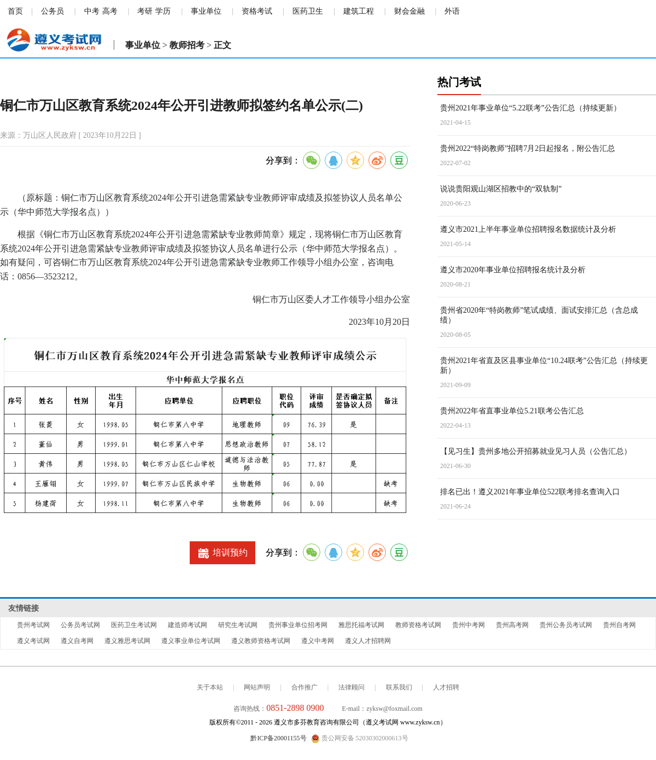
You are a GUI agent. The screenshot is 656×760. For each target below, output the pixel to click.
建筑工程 (358, 11)
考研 (145, 11)
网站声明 (257, 687)
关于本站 (210, 687)
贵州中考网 (468, 625)
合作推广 (304, 687)
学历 (163, 11)
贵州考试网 (33, 625)
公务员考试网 (80, 625)
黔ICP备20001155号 (278, 738)
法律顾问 (351, 687)
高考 (110, 11)
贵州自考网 (619, 625)
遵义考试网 (33, 641)
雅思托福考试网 (361, 625)
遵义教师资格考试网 (260, 641)
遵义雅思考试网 (127, 641)
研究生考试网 (237, 625)
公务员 (52, 11)
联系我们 (399, 687)
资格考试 (257, 11)
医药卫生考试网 (134, 625)
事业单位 (206, 11)
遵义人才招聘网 (368, 641)
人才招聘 (446, 687)
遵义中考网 (317, 641)
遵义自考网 (77, 641)
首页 (15, 11)
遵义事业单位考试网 (190, 641)
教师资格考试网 (418, 625)
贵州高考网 (512, 625)
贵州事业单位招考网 (297, 625)
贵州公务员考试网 (566, 625)
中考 (91, 11)
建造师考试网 (187, 625)
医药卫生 (307, 11)
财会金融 (409, 11)
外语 (452, 11)
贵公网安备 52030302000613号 (359, 738)
